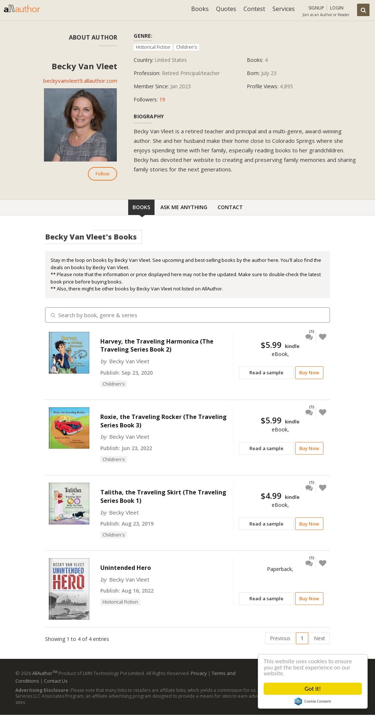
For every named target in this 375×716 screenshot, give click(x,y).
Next (319, 638)
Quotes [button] (226, 9)
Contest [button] (254, 9)
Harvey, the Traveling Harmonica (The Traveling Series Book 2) (157, 345)
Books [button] (200, 9)
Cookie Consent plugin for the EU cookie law (312, 701)
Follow (102, 174)
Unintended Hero (125, 568)
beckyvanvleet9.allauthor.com (80, 80)
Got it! (313, 689)
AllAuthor (44, 673)
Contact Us (56, 681)
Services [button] (283, 9)
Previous (280, 638)
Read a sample (266, 372)
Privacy (199, 673)
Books (141, 207)
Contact (230, 207)
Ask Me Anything (183, 207)
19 (162, 99)
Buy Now (309, 372)
